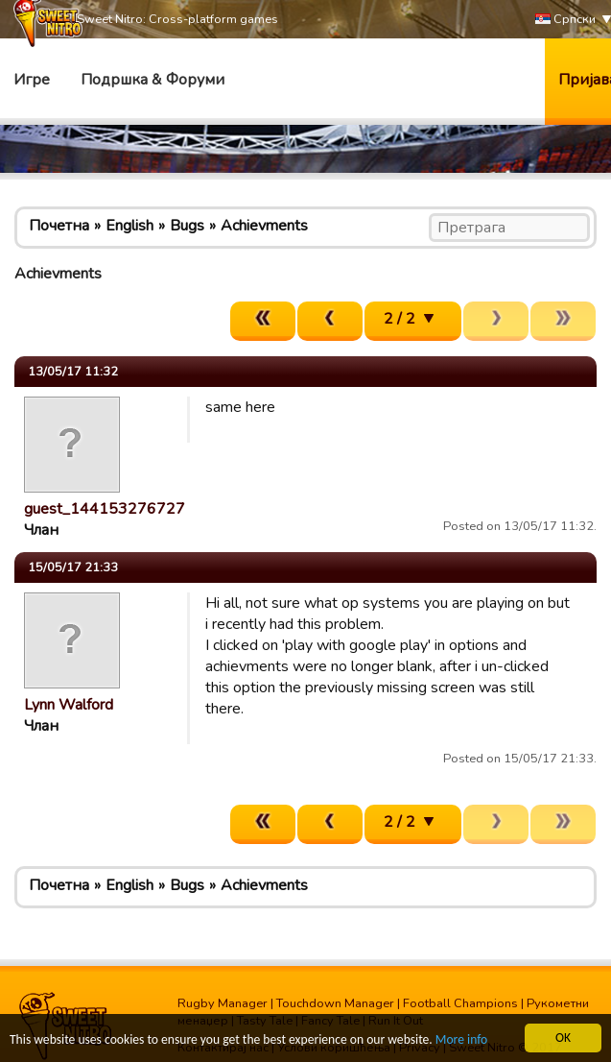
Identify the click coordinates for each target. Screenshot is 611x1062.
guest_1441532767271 (109, 508)
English (129, 225)
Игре (31, 79)
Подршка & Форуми (152, 79)
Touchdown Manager (335, 1003)
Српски (565, 20)
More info (461, 1040)
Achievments (264, 225)
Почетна (59, 225)
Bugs (187, 225)
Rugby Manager (222, 1003)
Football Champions (460, 1003)
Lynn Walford (68, 704)
